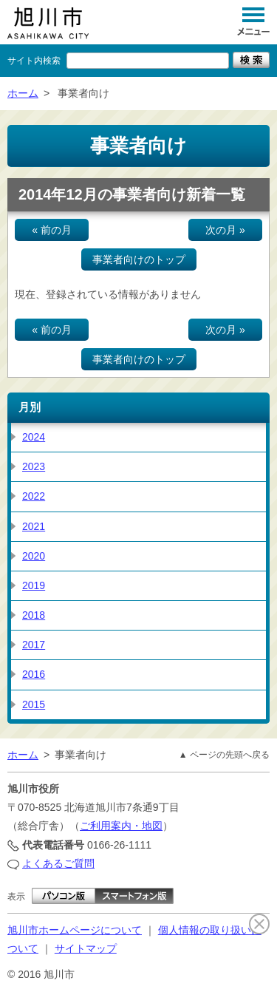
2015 (33, 704)
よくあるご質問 (58, 863)
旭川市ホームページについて (74, 930)
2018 (33, 615)
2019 (33, 585)
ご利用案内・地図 (121, 826)
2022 (33, 496)
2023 (33, 466)
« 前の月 (52, 230)
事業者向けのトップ (138, 259)
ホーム (22, 93)
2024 (33, 437)
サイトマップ (86, 948)
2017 (33, 644)
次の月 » (225, 230)
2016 (33, 674)
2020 (33, 556)
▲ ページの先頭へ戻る (224, 755)
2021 (33, 526)
